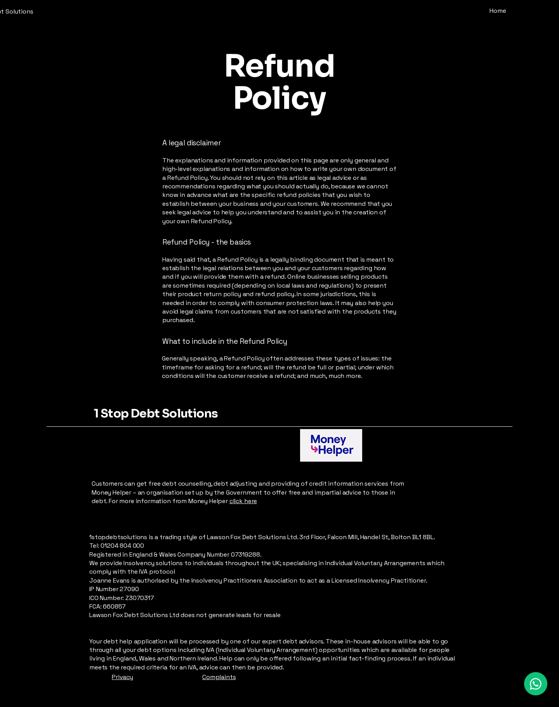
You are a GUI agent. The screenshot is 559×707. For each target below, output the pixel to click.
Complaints (219, 677)
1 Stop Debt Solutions (156, 413)
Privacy (122, 677)
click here (243, 501)
